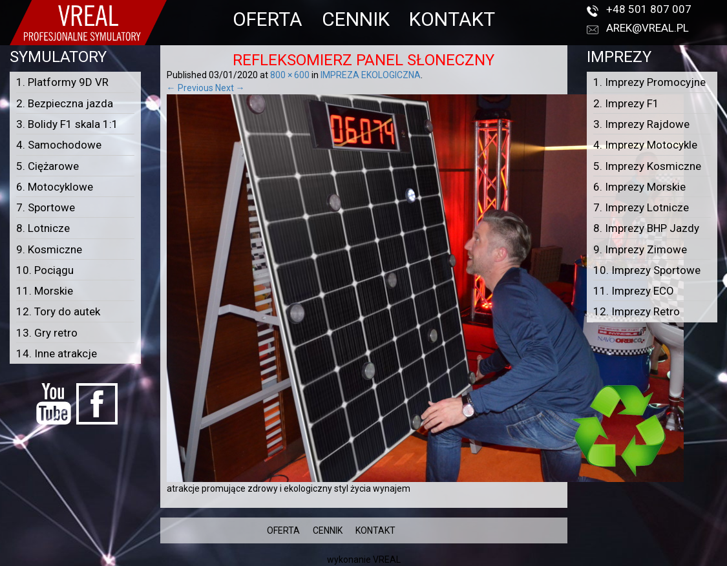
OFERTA (267, 19)
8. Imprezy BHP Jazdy (646, 228)
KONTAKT (452, 19)
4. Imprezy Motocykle (645, 144)
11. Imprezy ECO (633, 290)
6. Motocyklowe (54, 186)
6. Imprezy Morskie (639, 186)
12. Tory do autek (58, 311)
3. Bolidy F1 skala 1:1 (67, 124)
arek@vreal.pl (647, 27)
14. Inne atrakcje (56, 353)
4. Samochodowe (58, 144)
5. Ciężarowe (47, 166)
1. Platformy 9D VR (62, 82)
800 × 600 (290, 75)
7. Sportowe (45, 207)
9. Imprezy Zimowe (640, 249)
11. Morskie (44, 290)
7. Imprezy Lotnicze (641, 207)
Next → (230, 88)
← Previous (190, 88)
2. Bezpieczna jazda (64, 103)
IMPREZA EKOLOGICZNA (371, 75)
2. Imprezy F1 (626, 103)
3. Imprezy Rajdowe (641, 124)
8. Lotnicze (43, 228)
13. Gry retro (47, 332)
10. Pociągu (45, 270)
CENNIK (356, 19)
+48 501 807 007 (648, 9)
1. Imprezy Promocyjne (649, 82)
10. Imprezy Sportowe (647, 270)
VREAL (387, 559)
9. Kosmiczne (49, 249)
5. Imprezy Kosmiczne (647, 166)
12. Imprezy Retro (636, 311)
